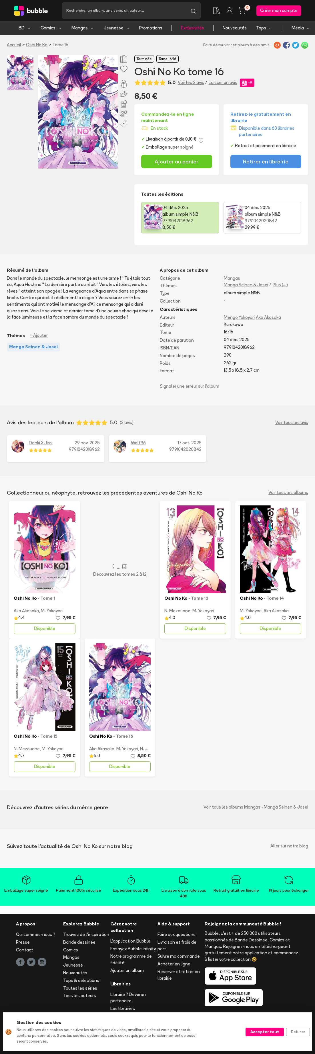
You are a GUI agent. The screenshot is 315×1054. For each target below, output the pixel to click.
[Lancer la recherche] (193, 10)
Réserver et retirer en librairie (179, 975)
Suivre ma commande (179, 956)
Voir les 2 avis (191, 82)
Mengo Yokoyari (239, 317)
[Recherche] (123, 10)
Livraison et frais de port (177, 945)
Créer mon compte (279, 10)
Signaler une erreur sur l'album (189, 386)
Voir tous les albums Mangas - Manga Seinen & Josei (256, 807)
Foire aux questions (177, 934)
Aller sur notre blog (289, 846)
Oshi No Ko (36, 44)
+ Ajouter (39, 335)
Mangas (82, 28)
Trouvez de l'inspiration (86, 934)
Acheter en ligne (174, 964)
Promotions (150, 28)
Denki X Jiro (40, 442)
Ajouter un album (127, 970)
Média (301, 28)
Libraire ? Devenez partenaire (128, 998)
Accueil (14, 44)
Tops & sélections (81, 980)
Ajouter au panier (176, 161)
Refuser (298, 1031)
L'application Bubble (130, 941)
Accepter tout (264, 1031)
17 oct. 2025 (190, 442)
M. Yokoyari (52, 610)
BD (25, 28)
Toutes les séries (80, 988)
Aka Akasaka (268, 317)
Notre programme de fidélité (131, 959)
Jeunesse (117, 28)
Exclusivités (192, 28)
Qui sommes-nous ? (35, 934)
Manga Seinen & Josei (246, 284)
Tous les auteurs (79, 995)
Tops (264, 28)
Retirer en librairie (265, 161)
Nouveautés (235, 28)
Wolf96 (138, 442)
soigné (187, 147)
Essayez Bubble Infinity (133, 948)
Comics (51, 28)
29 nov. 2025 (87, 442)
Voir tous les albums (288, 492)
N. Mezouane (177, 610)
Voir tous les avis (291, 422)
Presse (23, 942)
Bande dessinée (79, 942)
